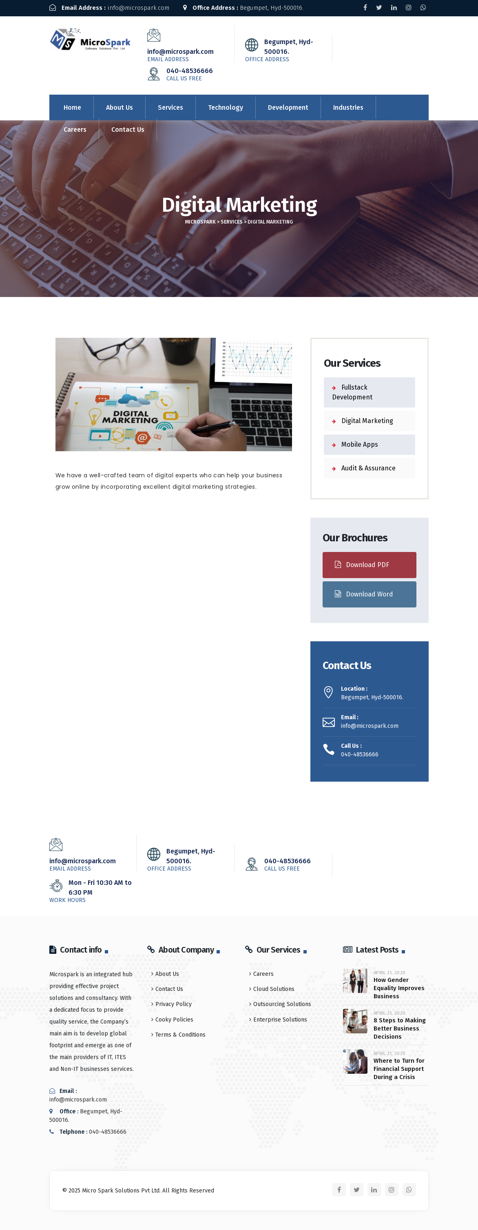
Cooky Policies (174, 1018)
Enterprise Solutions (280, 1018)
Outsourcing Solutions (282, 1003)
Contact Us (127, 128)
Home (72, 106)
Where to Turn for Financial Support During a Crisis (399, 1067)
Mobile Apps (359, 443)
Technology (225, 106)
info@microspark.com (109, 7)
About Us (119, 106)
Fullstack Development (352, 391)
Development (288, 106)
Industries (348, 106)
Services (170, 106)
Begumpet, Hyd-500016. (243, 7)
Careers (75, 128)
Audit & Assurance (368, 467)
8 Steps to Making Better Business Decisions (400, 1027)
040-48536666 (191, 73)
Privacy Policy (173, 1003)
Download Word (364, 593)
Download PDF (362, 563)
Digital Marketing (366, 419)
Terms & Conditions (180, 1033)
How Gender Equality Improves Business (399, 987)
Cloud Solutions (273, 987)
